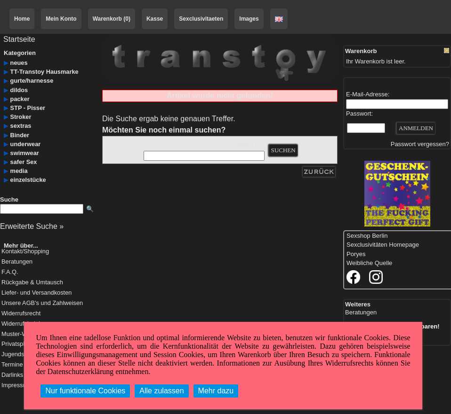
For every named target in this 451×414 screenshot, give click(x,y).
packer (20, 98)
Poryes (355, 254)
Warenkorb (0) (111, 19)
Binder (20, 135)
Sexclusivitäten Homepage (382, 244)
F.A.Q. (9, 272)
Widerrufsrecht (20, 314)
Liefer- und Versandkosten (36, 293)
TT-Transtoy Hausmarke (44, 71)
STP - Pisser (27, 107)
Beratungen (16, 262)
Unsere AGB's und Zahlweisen (42, 303)
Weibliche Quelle (369, 262)
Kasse (154, 19)
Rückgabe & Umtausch (32, 283)
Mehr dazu (216, 391)
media (19, 170)
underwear (25, 144)
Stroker (21, 116)
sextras (21, 125)
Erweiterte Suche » (32, 226)
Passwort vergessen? (420, 144)
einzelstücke (28, 179)
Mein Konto (61, 19)
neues (19, 62)
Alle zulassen (161, 391)
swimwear (24, 152)
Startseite (19, 39)
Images (248, 19)
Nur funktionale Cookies (85, 391)
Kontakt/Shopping (25, 252)
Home (22, 19)
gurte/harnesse (32, 80)
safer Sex (23, 161)
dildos (19, 90)
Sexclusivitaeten (201, 19)
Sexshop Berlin (366, 235)
